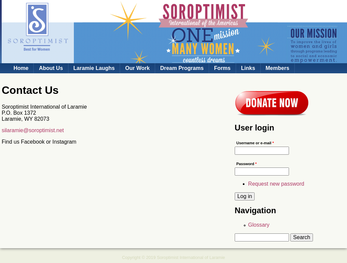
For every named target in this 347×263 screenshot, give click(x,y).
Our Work (137, 68)
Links (248, 68)
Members (277, 68)
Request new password (276, 184)
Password (246, 164)
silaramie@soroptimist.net (33, 130)
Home (20, 68)
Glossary (258, 225)
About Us (51, 68)
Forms (222, 68)
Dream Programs (182, 68)
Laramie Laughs (94, 68)
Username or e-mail (255, 143)
